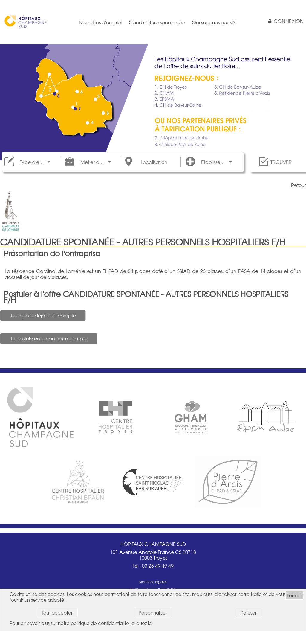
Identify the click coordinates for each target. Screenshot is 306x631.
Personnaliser (153, 612)
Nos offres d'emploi (100, 22)
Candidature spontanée (157, 22)
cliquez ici (142, 623)
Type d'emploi (35, 162)
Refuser (249, 612)
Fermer (294, 595)
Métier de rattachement (95, 162)
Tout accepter (57, 612)
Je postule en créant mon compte (49, 338)
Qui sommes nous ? (213, 22)
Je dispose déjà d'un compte (43, 315)
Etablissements (216, 162)
